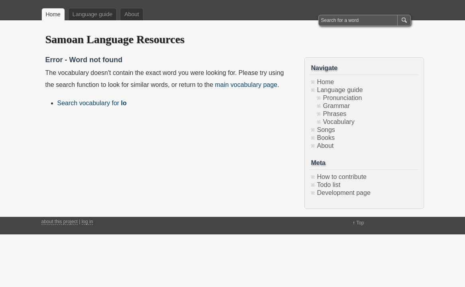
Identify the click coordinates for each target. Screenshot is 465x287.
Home (53, 14)
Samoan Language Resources (115, 39)
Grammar (336, 105)
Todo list (329, 184)
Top (360, 223)
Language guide (92, 14)
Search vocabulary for (92, 103)
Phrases (335, 113)
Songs (326, 129)
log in (87, 221)
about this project (59, 221)
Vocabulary (339, 121)
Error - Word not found (84, 60)
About (131, 14)
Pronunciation (342, 97)
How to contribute (342, 176)
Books (326, 137)
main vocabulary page (246, 84)
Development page (344, 192)
